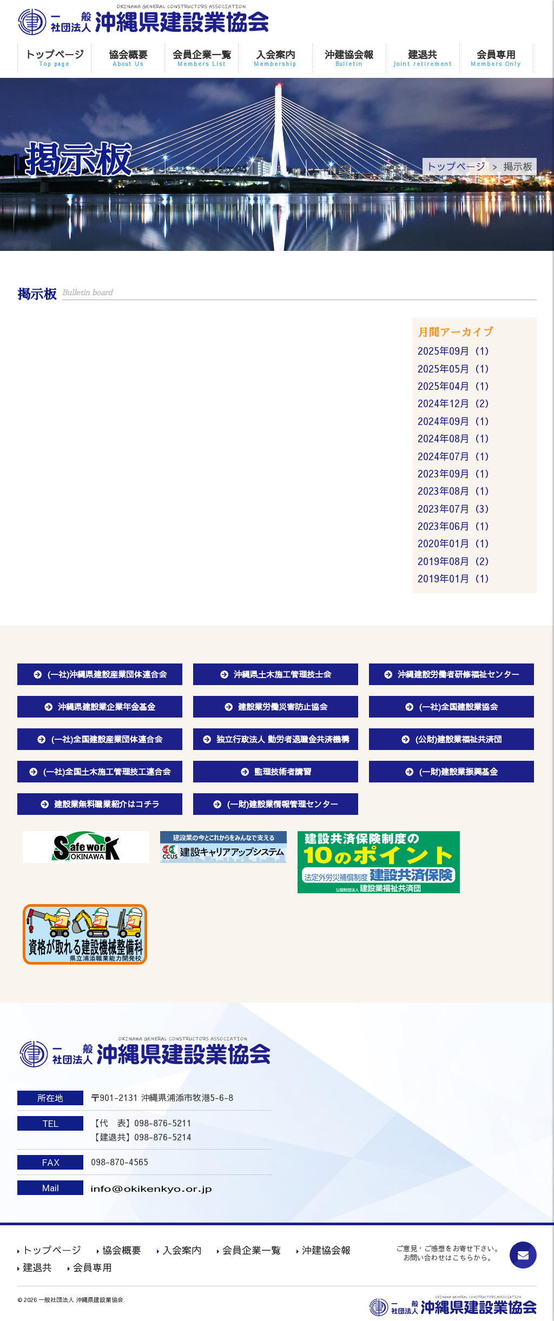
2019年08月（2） (456, 561)
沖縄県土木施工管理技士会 (282, 674)
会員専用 (496, 58)
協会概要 (127, 58)
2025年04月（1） (456, 386)
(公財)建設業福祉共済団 (458, 739)
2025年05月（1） (456, 368)
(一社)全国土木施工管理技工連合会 (106, 771)
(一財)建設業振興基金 (458, 771)
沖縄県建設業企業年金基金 (106, 706)
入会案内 (275, 58)
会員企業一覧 (201, 58)
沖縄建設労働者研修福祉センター (458, 674)
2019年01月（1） (456, 578)
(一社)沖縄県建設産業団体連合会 (107, 674)
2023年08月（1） (456, 490)
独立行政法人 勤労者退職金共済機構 (282, 739)
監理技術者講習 (282, 771)
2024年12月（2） (456, 403)
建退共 (422, 58)
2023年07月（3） (456, 508)
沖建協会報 (349, 58)
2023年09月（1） (456, 473)
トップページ (54, 58)
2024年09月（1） (456, 421)
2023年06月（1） (456, 526)
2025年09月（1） (456, 350)
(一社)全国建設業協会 (458, 706)
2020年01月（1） (456, 543)
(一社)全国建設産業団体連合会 (106, 739)
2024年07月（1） (456, 456)
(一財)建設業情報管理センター (282, 803)
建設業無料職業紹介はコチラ (107, 803)
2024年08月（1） (456, 438)
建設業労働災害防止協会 (282, 706)
